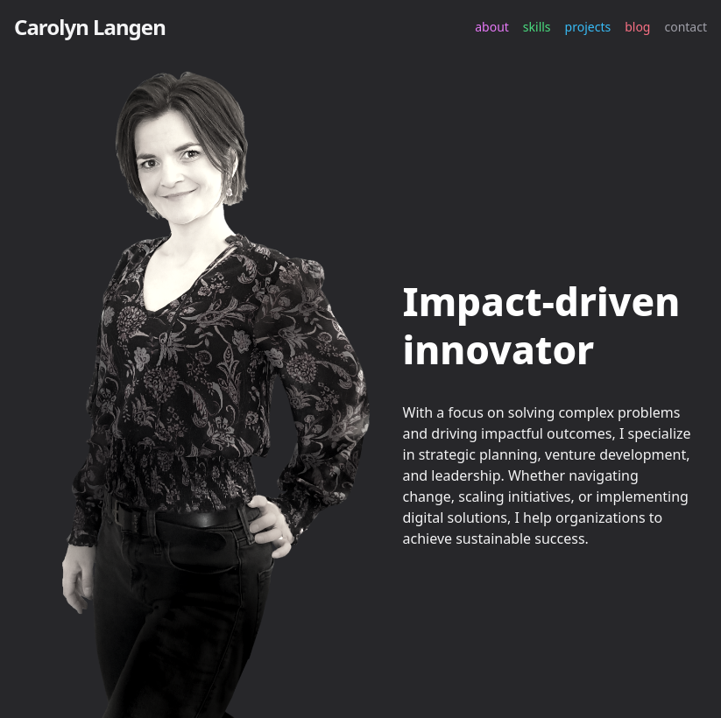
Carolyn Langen (90, 26)
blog (637, 26)
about (492, 26)
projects (588, 26)
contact (685, 26)
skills (537, 26)
